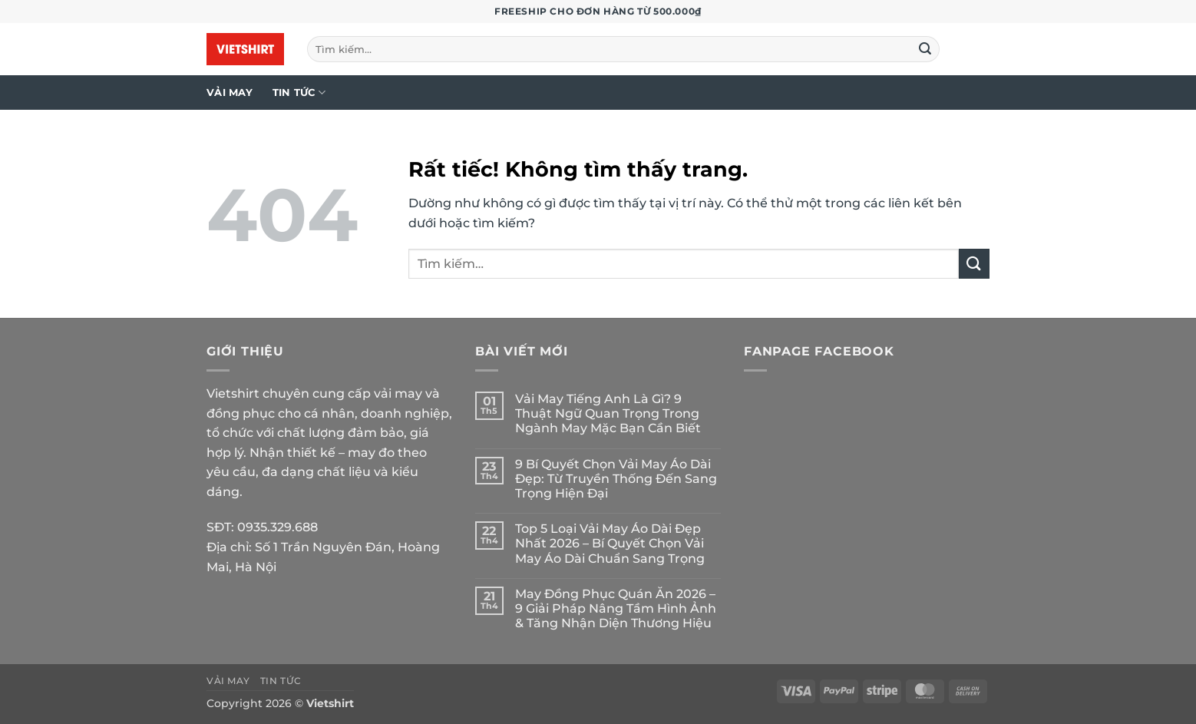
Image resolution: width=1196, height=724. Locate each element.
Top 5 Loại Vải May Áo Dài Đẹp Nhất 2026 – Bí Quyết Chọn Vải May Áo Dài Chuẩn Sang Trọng (610, 543)
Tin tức (299, 92)
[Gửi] (926, 49)
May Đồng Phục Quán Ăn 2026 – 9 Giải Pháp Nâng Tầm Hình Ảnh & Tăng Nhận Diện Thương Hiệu (615, 608)
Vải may (229, 92)
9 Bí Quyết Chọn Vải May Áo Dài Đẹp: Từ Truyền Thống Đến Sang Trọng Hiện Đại (616, 479)
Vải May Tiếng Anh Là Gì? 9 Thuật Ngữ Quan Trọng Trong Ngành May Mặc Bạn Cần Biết (608, 413)
